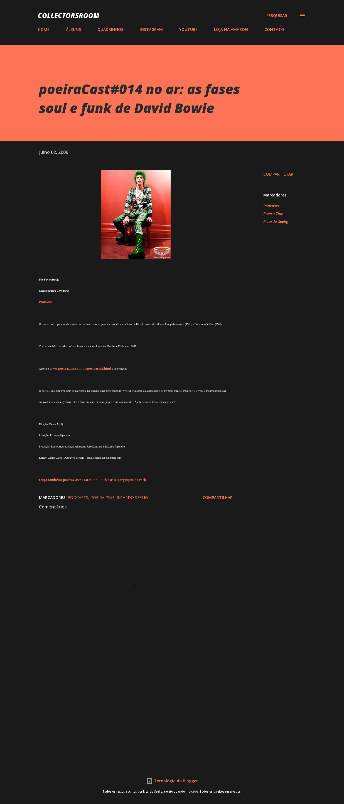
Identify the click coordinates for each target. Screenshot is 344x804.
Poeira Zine (273, 213)
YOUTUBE (188, 29)
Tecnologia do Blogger (172, 780)
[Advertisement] (133, 693)
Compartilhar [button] (278, 174)
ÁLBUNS (73, 29)
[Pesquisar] (276, 15)
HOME (44, 29)
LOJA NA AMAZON (231, 29)
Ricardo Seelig (275, 221)
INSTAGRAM (151, 29)
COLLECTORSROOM (68, 15)
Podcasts (271, 205)
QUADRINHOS (110, 29)
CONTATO (274, 29)
